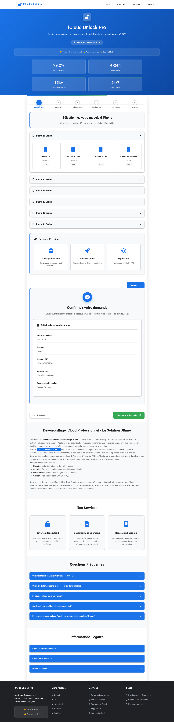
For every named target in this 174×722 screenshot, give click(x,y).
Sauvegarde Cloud (98, 690)
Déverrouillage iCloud (99, 681)
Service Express (97, 686)
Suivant (135, 271)
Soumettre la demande (129, 401)
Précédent (40, 401)
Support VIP (95, 695)
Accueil (56, 681)
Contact (150, 4)
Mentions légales (134, 690)
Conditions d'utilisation (137, 686)
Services (136, 4)
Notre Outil (121, 4)
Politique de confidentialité (138, 681)
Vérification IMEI (97, 699)
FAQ (108, 4)
